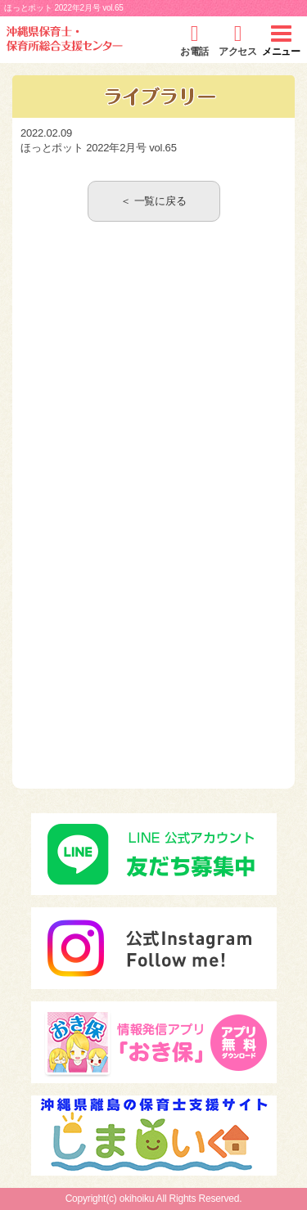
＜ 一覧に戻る (153, 201)
